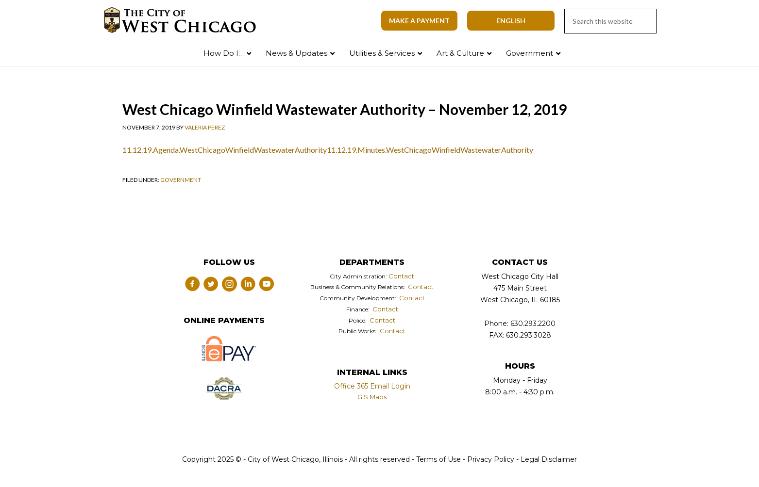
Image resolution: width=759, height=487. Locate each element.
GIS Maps (372, 397)
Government (180, 179)
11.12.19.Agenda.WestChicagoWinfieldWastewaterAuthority (224, 149)
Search (731, 51)
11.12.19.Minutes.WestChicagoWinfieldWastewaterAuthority (430, 149)
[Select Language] (511, 21)
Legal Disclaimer (549, 459)
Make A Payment (419, 20)
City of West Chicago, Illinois (185, 20)
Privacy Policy (490, 459)
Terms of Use (437, 459)
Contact (401, 276)
